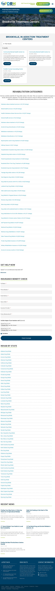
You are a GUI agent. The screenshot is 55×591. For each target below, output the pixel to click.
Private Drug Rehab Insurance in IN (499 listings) (13, 241)
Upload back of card (6, 328)
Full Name (3, 283)
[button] (52, 4)
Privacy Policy (15, 588)
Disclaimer (9, 588)
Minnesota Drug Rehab (6, 415)
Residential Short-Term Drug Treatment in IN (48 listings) (15, 163)
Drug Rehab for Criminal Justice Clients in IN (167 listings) (15, 218)
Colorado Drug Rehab (6, 366)
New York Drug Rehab (6, 441)
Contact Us (32, 586)
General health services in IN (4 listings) (11, 118)
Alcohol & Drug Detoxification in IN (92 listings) (12, 127)
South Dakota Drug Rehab (7, 471)
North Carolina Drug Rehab (7, 444)
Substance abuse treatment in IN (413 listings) (12, 122)
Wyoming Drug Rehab (6, 497)
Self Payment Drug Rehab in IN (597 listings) (12, 222)
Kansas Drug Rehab (5, 395)
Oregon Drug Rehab (5, 456)
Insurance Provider (5, 308)
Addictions (17, 586)
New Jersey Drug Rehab (7, 436)
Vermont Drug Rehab (6, 482)
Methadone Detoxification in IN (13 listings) (12, 136)
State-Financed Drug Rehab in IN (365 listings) (12, 236)
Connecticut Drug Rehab (7, 368)
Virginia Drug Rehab (6, 485)
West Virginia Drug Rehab (7, 491)
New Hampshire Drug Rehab (8, 433)
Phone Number (4, 289)
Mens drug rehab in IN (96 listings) (9, 204)
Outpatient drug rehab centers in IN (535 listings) (13, 154)
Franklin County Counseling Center (13, 69)
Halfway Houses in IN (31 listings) (9, 145)
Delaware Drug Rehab (6, 371)
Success (26, 586)
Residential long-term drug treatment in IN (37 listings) (14, 168)
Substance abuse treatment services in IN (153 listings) (15, 104)
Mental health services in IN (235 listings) (11, 108)
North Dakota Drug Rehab (7, 447)
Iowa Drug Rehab (5, 392)
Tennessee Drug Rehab (6, 474)
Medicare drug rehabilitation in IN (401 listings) (12, 231)
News (37, 586)
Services (12, 586)
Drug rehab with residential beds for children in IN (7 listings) (16, 209)
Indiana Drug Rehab (5, 389)
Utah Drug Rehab (5, 479)
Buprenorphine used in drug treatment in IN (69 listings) (15, 140)
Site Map (3, 588)
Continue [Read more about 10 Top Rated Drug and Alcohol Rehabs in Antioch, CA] (28, 537)
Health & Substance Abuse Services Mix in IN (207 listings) (16, 113)
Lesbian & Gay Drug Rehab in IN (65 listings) (12, 186)
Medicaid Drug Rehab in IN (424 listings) (11, 227)
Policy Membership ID (6, 314)
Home (3, 17)
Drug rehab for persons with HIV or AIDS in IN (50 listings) (15, 181)
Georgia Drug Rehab (6, 377)
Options (7, 586)
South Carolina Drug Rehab (7, 468)
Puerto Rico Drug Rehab (7, 462)
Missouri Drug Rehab (6, 421)
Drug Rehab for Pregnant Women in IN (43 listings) (13, 195)
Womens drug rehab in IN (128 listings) (10, 200)
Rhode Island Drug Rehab (7, 465)
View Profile (7, 63)
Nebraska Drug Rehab (6, 427)
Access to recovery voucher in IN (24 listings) (12, 250)
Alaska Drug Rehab (5, 354)
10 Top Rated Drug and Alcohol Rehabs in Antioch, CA (10, 578)
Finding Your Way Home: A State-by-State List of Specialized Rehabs (11, 510)
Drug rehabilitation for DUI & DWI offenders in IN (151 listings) (16, 213)
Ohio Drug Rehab (5, 450)
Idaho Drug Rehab (5, 383)
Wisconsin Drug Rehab (6, 494)
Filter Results (8, 43)
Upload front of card (5, 323)
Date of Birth (4, 301)
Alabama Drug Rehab (6, 351)
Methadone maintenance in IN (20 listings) (11, 131)
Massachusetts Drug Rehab (7, 409)
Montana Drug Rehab (6, 424)
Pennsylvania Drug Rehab (7, 459)
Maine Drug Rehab (5, 404)
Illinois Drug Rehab (5, 386)
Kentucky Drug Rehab (6, 398)
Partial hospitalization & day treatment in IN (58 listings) (15, 159)
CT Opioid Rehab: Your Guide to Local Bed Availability (9, 574)
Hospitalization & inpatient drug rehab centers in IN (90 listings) (17, 149)
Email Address (4, 295)
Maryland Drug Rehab (6, 406)
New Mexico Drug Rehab (7, 439)
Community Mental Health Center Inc (13, 52)
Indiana (7, 17)
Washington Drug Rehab (7, 488)
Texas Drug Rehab (5, 476)
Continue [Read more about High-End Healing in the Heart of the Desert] (28, 521)
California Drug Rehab (6, 363)
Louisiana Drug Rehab (6, 401)
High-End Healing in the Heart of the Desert (9, 571)
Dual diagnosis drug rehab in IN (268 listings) (12, 177)
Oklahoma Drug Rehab (6, 453)
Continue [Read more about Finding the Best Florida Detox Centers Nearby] (3, 553)
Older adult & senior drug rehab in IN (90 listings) (13, 190)
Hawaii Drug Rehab (5, 380)
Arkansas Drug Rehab (6, 360)
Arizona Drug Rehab (6, 357)
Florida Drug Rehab (5, 374)
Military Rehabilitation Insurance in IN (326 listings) (13, 245)
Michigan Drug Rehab (6, 412)
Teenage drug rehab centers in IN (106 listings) (13, 172)
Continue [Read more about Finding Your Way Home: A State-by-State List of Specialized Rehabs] (3, 521)
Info (22, 586)
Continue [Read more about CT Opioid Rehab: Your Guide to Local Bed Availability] (3, 537)
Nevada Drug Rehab (6, 430)
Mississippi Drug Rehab (7, 418)
